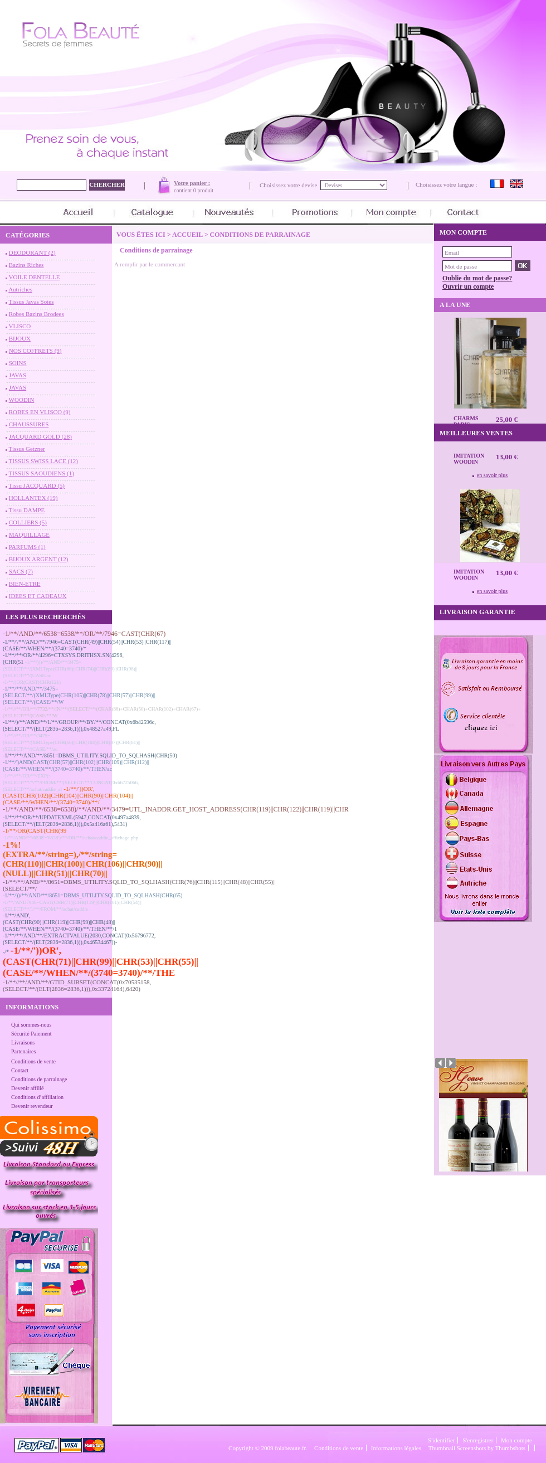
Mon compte (516, 1440)
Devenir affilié (27, 1088)
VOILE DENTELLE (34, 277)
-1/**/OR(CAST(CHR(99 (34, 830)
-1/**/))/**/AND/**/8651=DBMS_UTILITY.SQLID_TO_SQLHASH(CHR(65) (92, 895)
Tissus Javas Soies (31, 301)
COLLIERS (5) (28, 522)
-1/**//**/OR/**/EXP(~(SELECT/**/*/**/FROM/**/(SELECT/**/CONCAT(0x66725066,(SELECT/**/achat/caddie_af (71, 782)
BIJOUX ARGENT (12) (39, 559)
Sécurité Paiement (31, 1034)
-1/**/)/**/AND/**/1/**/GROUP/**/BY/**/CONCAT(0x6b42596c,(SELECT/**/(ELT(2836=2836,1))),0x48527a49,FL (79, 725)
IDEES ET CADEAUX (38, 595)
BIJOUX (20, 338)
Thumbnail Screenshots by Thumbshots (476, 1448)
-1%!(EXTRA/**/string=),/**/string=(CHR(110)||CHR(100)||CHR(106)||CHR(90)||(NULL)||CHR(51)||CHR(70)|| (82, 859)
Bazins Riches (26, 264)
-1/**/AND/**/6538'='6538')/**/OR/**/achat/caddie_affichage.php (70, 837)
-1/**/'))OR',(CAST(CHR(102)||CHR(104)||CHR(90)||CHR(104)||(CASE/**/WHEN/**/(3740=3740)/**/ (68, 795)
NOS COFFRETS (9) (35, 350)
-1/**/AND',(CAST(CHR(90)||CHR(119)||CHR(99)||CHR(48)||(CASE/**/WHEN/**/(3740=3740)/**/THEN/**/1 (60, 922)
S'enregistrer (477, 1440)
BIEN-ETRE (25, 583)
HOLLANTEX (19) (33, 497)
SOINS (18, 362)
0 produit (203, 190)
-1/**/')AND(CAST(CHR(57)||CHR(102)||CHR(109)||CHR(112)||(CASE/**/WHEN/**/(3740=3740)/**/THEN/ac (76, 765)
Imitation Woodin (469, 459)
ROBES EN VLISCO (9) (40, 412)
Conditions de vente (33, 1061)
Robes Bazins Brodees (36, 313)
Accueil (187, 235)
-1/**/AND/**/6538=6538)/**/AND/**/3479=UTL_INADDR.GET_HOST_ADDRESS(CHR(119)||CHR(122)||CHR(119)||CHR (176, 809)
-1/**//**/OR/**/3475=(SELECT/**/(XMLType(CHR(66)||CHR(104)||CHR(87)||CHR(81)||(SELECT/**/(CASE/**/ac (71, 742)
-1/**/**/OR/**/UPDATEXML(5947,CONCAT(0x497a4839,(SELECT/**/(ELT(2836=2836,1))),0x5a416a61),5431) (72, 820)
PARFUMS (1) (27, 546)
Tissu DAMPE (27, 510)
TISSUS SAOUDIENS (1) (41, 473)
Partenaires (23, 1051)
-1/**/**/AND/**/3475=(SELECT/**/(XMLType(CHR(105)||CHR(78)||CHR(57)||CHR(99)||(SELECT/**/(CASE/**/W (79, 695)
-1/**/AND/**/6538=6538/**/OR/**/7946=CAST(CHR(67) (84, 634)
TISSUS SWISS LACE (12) (43, 461)
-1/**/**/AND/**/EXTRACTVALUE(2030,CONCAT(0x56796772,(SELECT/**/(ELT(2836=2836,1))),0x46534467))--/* (79, 943)
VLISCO (20, 326)
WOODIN (22, 399)
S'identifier (441, 1440)
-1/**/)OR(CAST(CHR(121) (32, 682)
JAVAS (17, 375)
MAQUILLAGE (29, 534)
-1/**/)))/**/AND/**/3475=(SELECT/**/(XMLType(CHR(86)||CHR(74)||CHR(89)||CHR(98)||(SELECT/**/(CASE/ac (70, 668)
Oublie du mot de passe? (477, 278)
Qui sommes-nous (31, 1025)
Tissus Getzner (27, 448)
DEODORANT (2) (32, 252)
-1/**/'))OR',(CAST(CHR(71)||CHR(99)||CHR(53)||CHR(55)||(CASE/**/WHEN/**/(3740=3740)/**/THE (100, 961)
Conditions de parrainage (39, 1079)
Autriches (20, 289)
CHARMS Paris (466, 421)
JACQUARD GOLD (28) (40, 436)
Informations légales (396, 1448)
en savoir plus (492, 475)
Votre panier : (192, 182)
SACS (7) (21, 571)
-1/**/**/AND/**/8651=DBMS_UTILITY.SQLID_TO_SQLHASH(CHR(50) (90, 755)
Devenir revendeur (32, 1106)
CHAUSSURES (29, 424)
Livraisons (23, 1042)
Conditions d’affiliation (37, 1097)
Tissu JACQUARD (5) (37, 485)
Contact (19, 1070)
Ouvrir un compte (468, 286)
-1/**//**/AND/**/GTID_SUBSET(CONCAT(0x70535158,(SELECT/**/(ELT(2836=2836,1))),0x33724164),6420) (77, 985)
